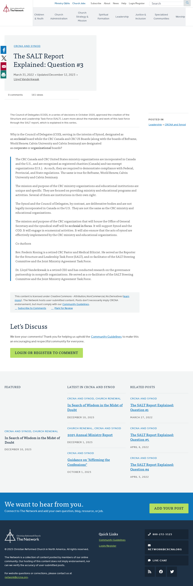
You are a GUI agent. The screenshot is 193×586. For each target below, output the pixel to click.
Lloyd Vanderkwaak (26, 77)
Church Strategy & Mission (85, 16)
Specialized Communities (168, 16)
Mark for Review (63, 306)
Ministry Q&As (61, 4)
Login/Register (137, 4)
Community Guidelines (75, 302)
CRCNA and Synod (27, 44)
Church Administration (60, 16)
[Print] (4, 72)
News (116, 4)
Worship (188, 16)
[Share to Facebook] (4, 48)
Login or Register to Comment (46, 350)
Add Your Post (169, 504)
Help (123, 4)
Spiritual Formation (108, 16)
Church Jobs (77, 4)
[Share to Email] (4, 64)
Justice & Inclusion (146, 16)
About (107, 4)
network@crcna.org (16, 574)
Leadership (127, 16)
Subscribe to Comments (32, 306)
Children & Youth (40, 16)
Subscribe (96, 4)
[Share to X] (4, 56)
